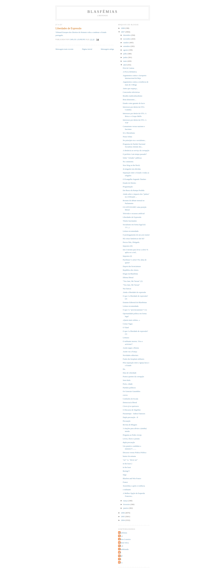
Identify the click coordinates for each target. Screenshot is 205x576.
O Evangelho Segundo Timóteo (134, 179)
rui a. (121, 562)
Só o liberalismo (129, 133)
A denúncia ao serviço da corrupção (136, 150)
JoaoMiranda (124, 549)
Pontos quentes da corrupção (133, 376)
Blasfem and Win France (132, 478)
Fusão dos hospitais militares (133, 359)
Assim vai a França (130, 352)
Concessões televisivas (131, 92)
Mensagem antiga (107, 49)
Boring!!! (126, 471)
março (125, 501)
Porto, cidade (128, 384)
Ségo (124, 475)
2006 (123, 513)
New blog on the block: (131, 165)
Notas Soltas (127, 137)
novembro (127, 39)
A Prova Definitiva (130, 72)
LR (120, 552)
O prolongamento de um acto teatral (136, 235)
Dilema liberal (128, 277)
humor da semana (129, 456)
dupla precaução (129, 442)
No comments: (128, 161)
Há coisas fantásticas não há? (133, 238)
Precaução (126, 421)
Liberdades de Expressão (132, 217)
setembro (127, 46)
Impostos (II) (127, 246)
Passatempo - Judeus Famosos (134, 414)
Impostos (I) (127, 256)
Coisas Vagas (128, 324)
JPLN (121, 546)
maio (125, 61)
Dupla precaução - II (130, 417)
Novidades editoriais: (131, 355)
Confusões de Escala (130, 399)
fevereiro (126, 504)
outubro (126, 42)
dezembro (127, 35)
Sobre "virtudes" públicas (132, 158)
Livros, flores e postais (131, 439)
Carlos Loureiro (125, 539)
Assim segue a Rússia (131, 348)
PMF (121, 556)
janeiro (126, 508)
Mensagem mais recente (64, 49)
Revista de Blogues (130, 425)
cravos (125, 395)
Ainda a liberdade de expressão (134, 292)
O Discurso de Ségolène (132, 410)
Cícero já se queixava (131, 406)
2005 (123, 516)
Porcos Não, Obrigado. (131, 242)
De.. (124, 369)
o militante (127, 489)
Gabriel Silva (124, 543)
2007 (123, 32)
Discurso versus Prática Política (134, 452)
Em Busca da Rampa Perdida (133, 190)
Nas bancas (127, 289)
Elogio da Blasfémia (130, 274)
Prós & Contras (128, 68)
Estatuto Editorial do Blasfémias (135, 302)
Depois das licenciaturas (132, 266)
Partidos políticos (129, 388)
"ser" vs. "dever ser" (130, 460)
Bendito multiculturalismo (132, 96)
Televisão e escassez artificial (133, 213)
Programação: (128, 187)
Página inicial (87, 49)
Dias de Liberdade (129, 373)
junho (125, 57)
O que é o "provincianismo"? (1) (135, 310)
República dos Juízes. (131, 270)
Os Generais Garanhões (131, 391)
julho (125, 54)
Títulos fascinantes (130, 221)
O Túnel (126, 327)
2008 (123, 28)
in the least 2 (127, 464)
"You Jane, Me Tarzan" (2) (132, 281)
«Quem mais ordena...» (131, 320)
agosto (126, 50)
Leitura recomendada (130, 231)
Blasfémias (102, 12)
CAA (121, 536)
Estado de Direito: (129, 183)
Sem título (126, 380)
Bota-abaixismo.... (129, 99)
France (125, 482)
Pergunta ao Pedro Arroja (132, 435)
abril (125, 65)
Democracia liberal (130, 402)
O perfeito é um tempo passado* (135, 154)
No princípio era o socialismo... (134, 140)
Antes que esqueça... (130, 88)
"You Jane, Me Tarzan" (131, 285)
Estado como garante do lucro (134, 103)
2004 (123, 520)
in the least (127, 467)
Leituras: (126, 338)
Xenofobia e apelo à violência (134, 486)
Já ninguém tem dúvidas (132, 169)
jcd (120, 559)
